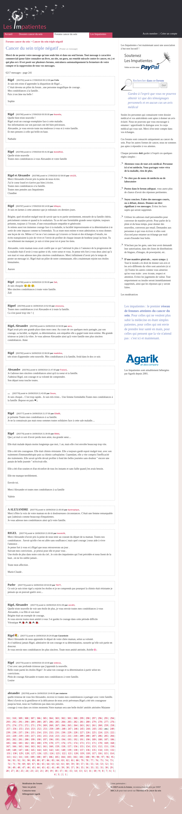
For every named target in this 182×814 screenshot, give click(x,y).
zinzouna (59, 306)
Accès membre (150, 33)
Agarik (131, 373)
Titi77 (58, 585)
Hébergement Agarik (31, 794)
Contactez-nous (29, 790)
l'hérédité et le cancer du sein (148, 790)
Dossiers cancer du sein (30, 34)
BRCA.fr (114, 790)
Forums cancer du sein (66, 34)
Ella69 (57, 413)
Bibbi (56, 434)
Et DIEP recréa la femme (121, 787)
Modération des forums (32, 783)
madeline (58, 353)
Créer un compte (169, 33)
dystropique (73, 510)
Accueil (8, 34)
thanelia (57, 114)
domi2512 (58, 152)
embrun (57, 663)
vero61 (71, 605)
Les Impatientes (98, 34)
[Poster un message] (68, 49)
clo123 (73, 176)
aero (70, 326)
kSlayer (57, 206)
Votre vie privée (29, 787)
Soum (53, 393)
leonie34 (61, 533)
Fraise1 (63, 370)
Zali (55, 282)
